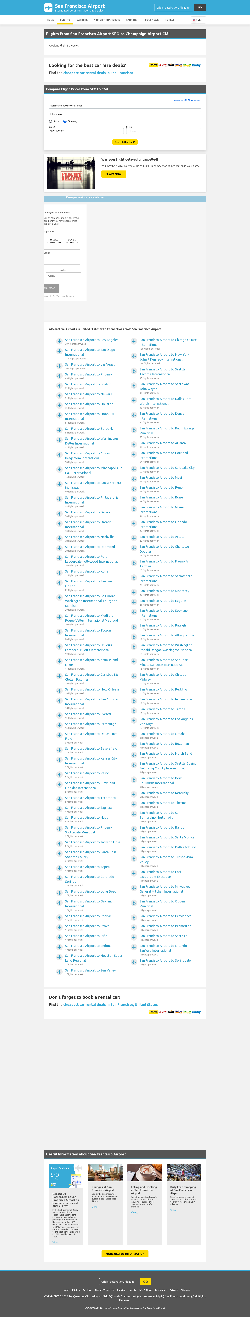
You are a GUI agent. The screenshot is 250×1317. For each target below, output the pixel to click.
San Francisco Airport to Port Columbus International (168, 783)
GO (200, 7)
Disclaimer (161, 1290)
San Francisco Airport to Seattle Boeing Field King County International (168, 768)
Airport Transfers (107, 20)
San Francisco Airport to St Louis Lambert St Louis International (94, 650)
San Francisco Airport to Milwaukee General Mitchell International (168, 891)
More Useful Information (125, 1253)
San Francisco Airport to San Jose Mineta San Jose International (168, 664)
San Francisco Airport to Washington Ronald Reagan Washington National (168, 650)
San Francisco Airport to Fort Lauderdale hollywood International (94, 561)
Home (50, 20)
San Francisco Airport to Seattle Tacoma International (168, 374)
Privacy (174, 1290)
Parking (131, 20)
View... (55, 1242)
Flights (65, 20)
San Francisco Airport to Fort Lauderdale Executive (168, 876)
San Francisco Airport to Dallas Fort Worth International (168, 403)
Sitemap (185, 1290)
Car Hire (82, 20)
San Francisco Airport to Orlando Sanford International (168, 950)
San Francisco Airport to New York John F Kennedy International (168, 359)
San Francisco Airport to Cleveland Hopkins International (94, 787)
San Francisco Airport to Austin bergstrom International (94, 458)
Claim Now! (113, 174)
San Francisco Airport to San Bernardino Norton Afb (168, 817)
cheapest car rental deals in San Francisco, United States (110, 1005)
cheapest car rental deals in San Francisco (98, 73)
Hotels (170, 20)
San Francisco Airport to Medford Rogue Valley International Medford (94, 620)
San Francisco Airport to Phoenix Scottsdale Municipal (94, 832)
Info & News (151, 20)
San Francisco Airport (81, 7)
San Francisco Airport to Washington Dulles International (94, 443)
